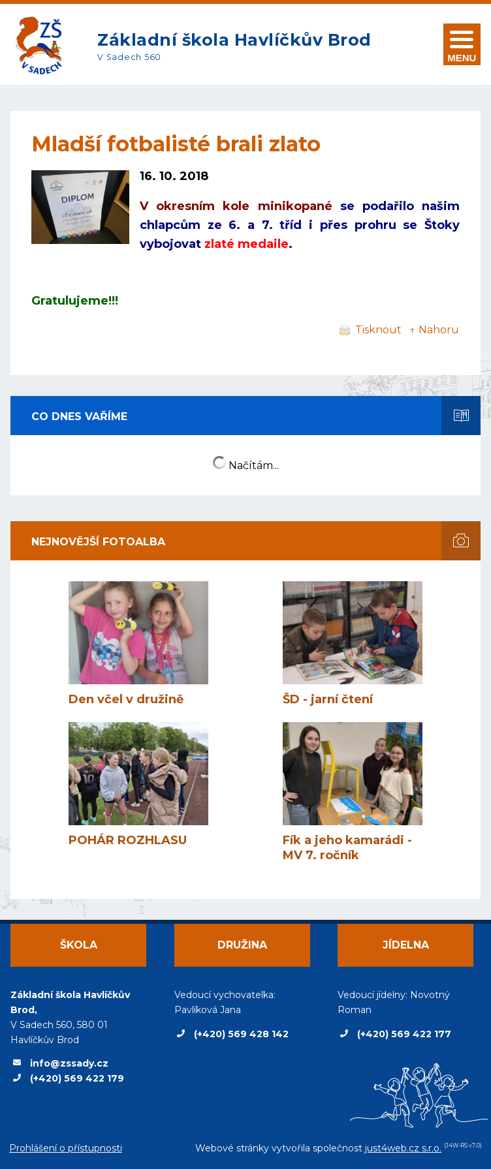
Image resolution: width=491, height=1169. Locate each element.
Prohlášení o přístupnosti (65, 1148)
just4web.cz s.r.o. (403, 1148)
